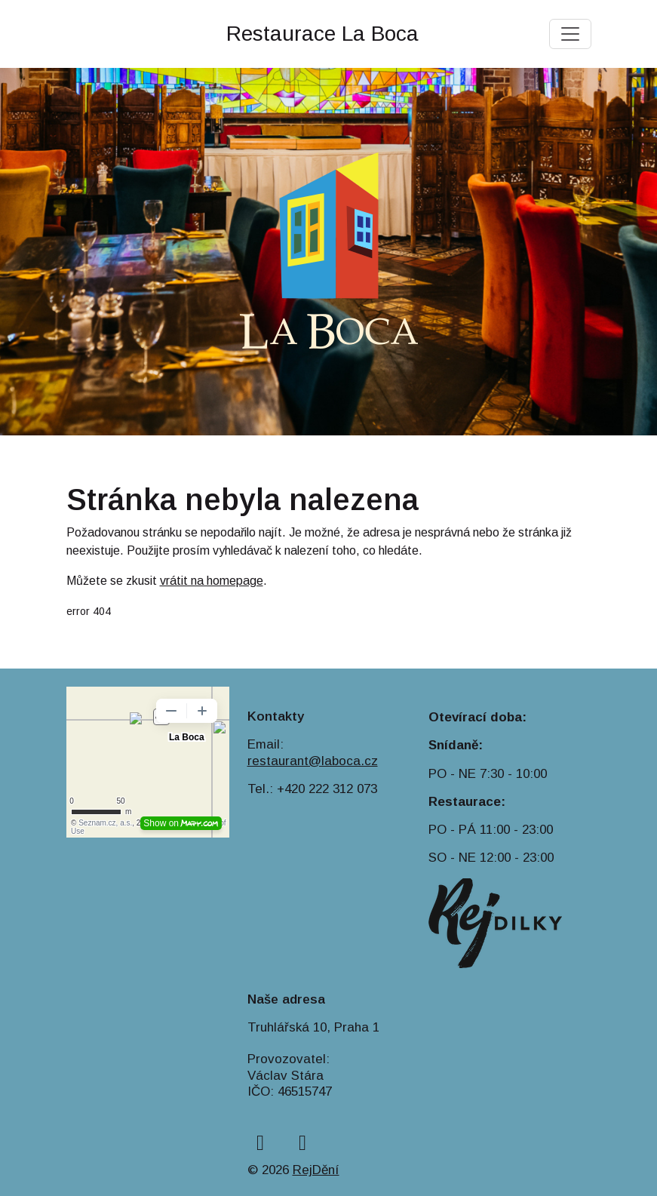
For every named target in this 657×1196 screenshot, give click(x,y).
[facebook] (260, 1142)
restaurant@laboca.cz (312, 761)
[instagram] (303, 1142)
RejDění (316, 1170)
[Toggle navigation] (570, 34)
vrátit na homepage (211, 580)
